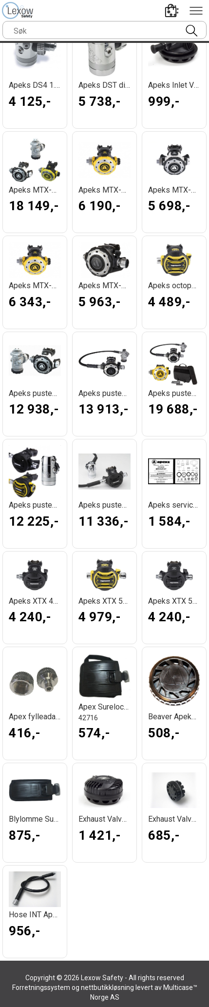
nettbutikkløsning (107, 987)
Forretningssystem (41, 987)
